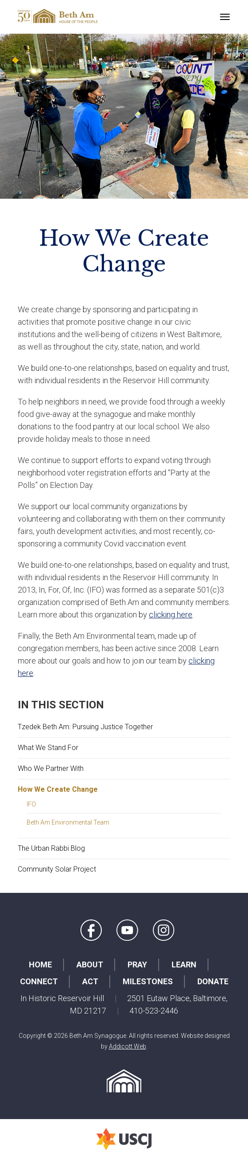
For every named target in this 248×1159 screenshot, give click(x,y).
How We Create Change (58, 789)
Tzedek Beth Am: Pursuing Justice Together (85, 727)
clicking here (170, 614)
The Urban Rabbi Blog (51, 848)
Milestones (148, 981)
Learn (184, 964)
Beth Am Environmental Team (68, 822)
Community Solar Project (57, 869)
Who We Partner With (51, 768)
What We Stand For (48, 747)
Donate (212, 981)
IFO (31, 804)
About (89, 964)
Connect (39, 981)
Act (90, 981)
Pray (137, 964)
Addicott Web (127, 1046)
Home (40, 964)
